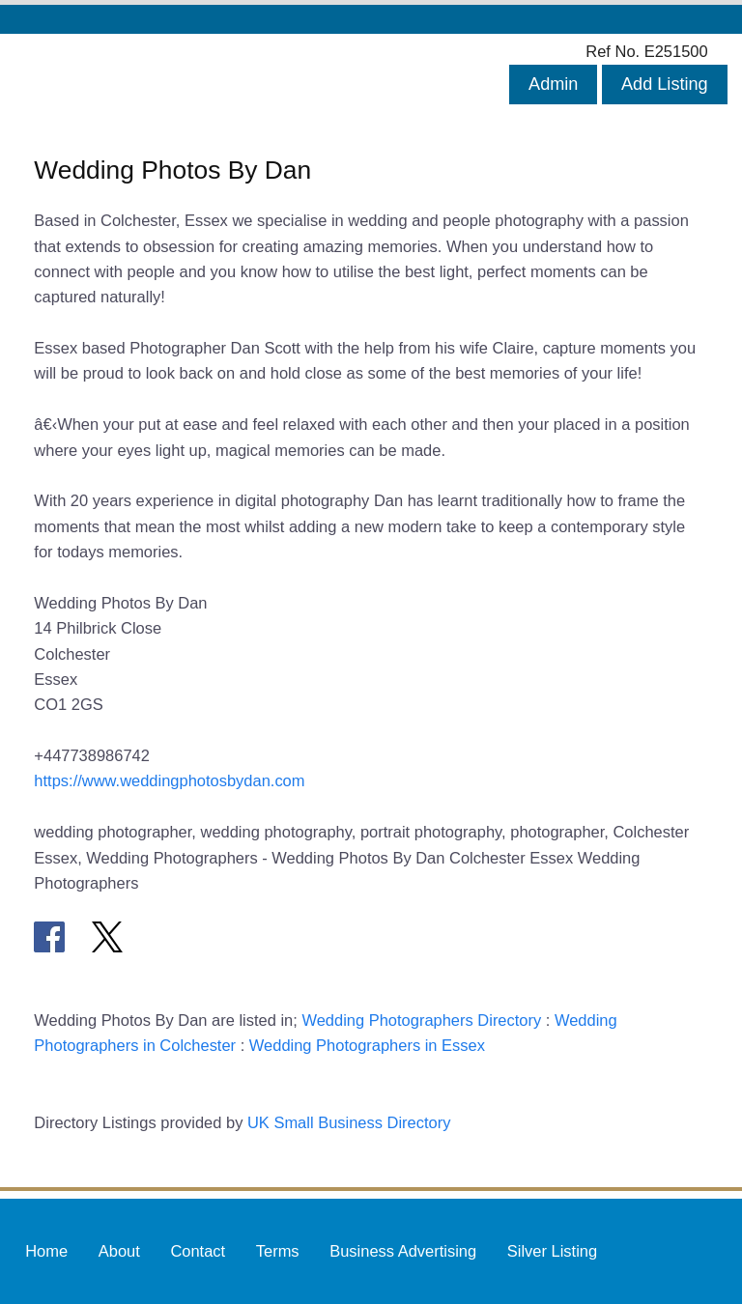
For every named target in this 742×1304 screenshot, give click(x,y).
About (119, 1251)
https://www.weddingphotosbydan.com (169, 780)
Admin (553, 84)
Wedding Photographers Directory (421, 1020)
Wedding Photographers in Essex (367, 1045)
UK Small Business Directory (349, 1122)
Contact (197, 1251)
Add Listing (664, 84)
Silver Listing (552, 1251)
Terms (278, 1251)
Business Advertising (402, 1251)
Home (46, 1251)
